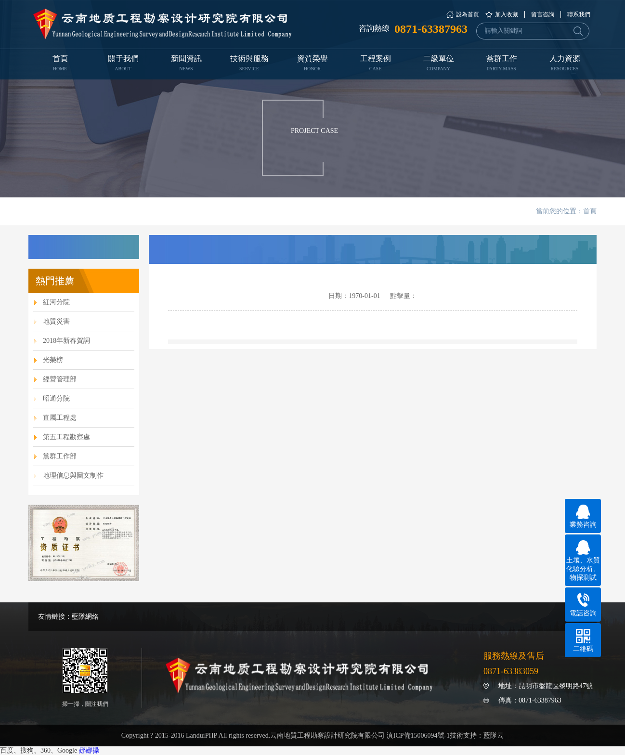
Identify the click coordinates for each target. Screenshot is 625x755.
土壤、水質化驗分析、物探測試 (583, 560)
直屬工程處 (60, 417)
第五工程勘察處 (66, 437)
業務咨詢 (583, 516)
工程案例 (375, 64)
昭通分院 (56, 398)
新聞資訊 (186, 64)
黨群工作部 (60, 456)
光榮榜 (53, 360)
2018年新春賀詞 (66, 340)
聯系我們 (578, 14)
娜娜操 (89, 750)
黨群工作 (501, 64)
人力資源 (564, 64)
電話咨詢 (583, 605)
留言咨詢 (542, 14)
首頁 (59, 64)
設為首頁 (467, 14)
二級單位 (438, 64)
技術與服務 (249, 64)
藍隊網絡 (85, 616)
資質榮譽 (312, 64)
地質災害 (56, 321)
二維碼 (583, 640)
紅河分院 (56, 302)
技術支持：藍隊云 (477, 735)
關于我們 (123, 64)
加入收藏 (506, 14)
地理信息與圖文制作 (73, 475)
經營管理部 (60, 379)
